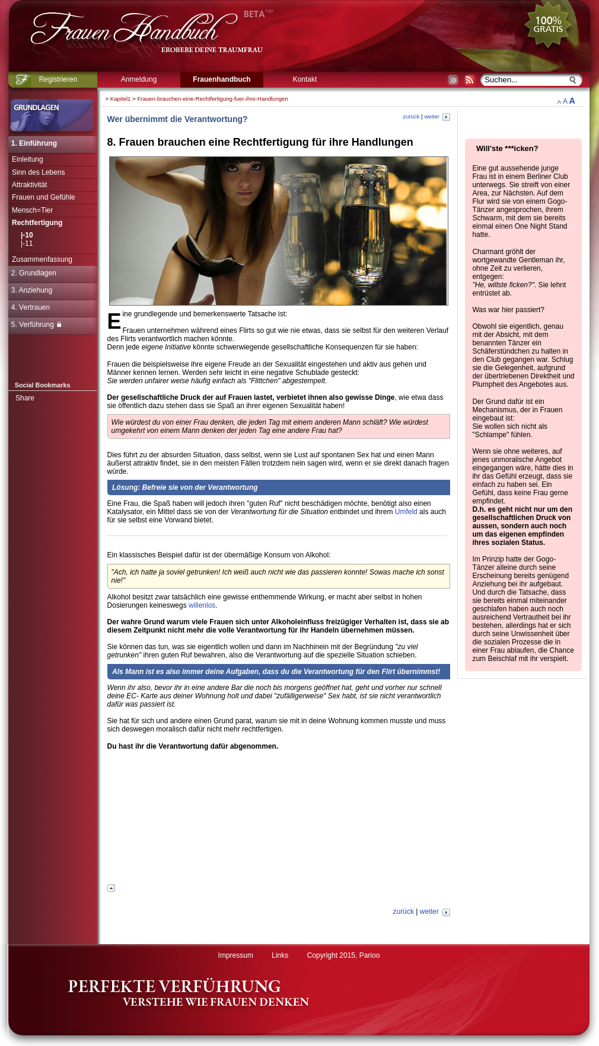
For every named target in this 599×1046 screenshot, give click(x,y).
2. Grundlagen (33, 273)
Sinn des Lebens (38, 172)
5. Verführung (36, 324)
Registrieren (58, 79)
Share (24, 398)
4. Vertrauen (30, 307)
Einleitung (27, 159)
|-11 (27, 243)
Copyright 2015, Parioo (343, 955)
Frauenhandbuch (221, 79)
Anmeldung (139, 79)
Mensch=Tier (32, 210)
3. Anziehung (31, 290)
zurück (411, 116)
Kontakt (305, 79)
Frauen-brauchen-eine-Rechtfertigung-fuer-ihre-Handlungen (212, 98)
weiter (437, 116)
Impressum (235, 955)
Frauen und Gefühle (43, 197)
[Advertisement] (279, 821)
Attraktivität (29, 185)
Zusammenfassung (42, 259)
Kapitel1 (120, 98)
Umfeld (406, 512)
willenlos (202, 605)
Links (280, 955)
